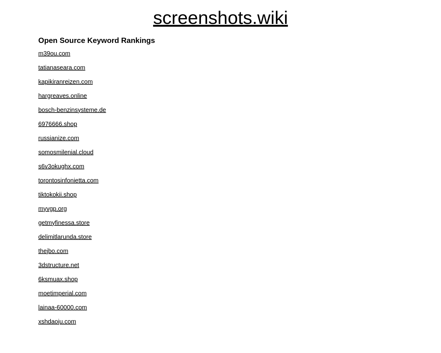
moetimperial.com (62, 293)
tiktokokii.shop (57, 194)
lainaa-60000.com (62, 307)
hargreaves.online (62, 95)
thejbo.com (53, 250)
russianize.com (58, 138)
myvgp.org (52, 208)
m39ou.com (54, 53)
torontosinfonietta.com (68, 180)
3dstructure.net (58, 265)
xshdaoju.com (57, 321)
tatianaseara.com (61, 67)
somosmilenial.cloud (65, 152)
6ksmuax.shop (58, 279)
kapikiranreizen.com (65, 81)
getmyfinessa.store (64, 222)
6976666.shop (57, 124)
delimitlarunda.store (65, 236)
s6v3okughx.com (61, 166)
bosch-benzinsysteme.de (72, 109)
